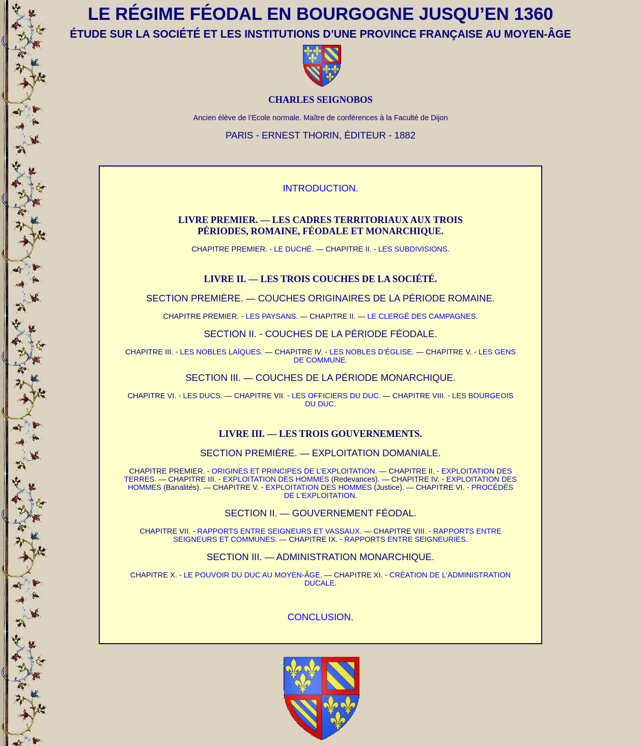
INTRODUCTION (319, 188)
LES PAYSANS (270, 316)
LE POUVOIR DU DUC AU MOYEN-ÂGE (252, 575)
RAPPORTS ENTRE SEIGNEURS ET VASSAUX (278, 531)
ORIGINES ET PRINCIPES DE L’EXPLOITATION (293, 471)
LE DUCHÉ (293, 249)
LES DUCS (201, 396)
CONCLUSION (319, 617)
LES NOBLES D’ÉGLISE (370, 352)
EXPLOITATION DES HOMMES (276, 479)
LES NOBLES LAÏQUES (220, 352)
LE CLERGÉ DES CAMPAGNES (421, 316)
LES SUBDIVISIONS (413, 249)
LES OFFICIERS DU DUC (335, 396)
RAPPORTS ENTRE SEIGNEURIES (404, 539)
